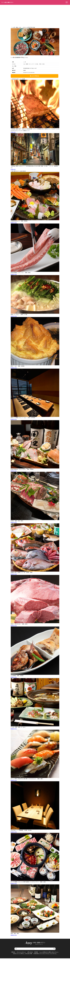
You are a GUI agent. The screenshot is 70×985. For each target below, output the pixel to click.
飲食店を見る (14, 222)
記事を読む (13, 132)
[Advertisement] (35, 15)
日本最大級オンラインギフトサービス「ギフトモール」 (45, 953)
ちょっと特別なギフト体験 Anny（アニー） (49, 952)
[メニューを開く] (66, 2)
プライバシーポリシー (21, 952)
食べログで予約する (34, 75)
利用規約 (36, 952)
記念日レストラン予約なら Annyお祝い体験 (22, 953)
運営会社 (13, 952)
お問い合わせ (30, 952)
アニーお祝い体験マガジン (7, 2)
